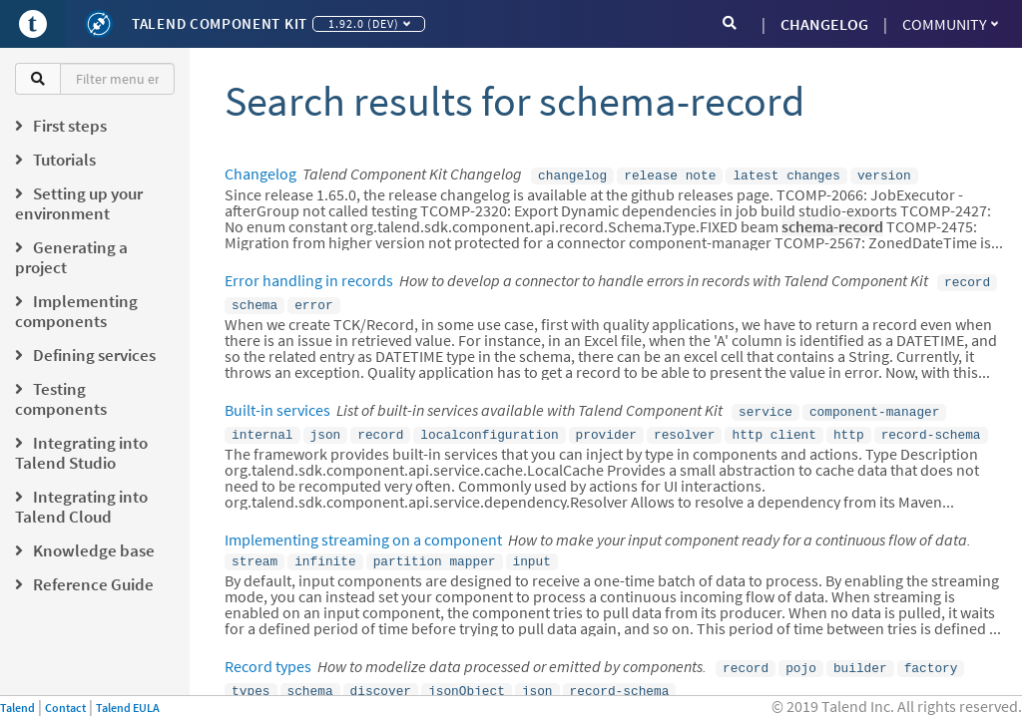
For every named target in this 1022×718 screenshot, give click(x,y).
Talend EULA (128, 707)
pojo (800, 655)
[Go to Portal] (33, 24)
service (765, 405)
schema (254, 300)
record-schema (931, 426)
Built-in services (277, 404)
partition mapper (434, 550)
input (531, 550)
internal (262, 426)
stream (254, 550)
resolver (684, 426)
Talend (17, 707)
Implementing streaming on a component (363, 529)
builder (860, 655)
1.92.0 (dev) (369, 23)
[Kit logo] (99, 24)
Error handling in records (309, 278)
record (967, 279)
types (250, 676)
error (313, 300)
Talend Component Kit (219, 23)
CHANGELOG (824, 24)
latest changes (786, 174)
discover (380, 676)
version (884, 174)
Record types (268, 654)
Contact (65, 707)
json (325, 426)
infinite (324, 550)
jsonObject (466, 676)
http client (773, 426)
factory (931, 655)
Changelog (260, 173)
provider (606, 426)
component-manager (874, 405)
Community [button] (950, 24)
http (848, 426)
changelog (572, 174)
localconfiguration (489, 426)
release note (670, 174)
